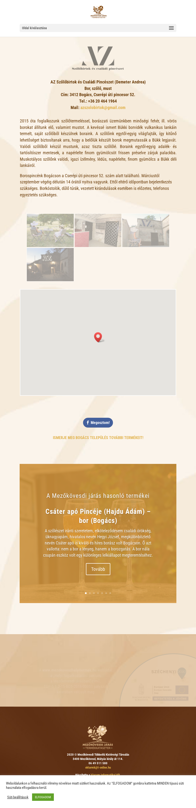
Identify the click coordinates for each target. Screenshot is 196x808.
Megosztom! (100, 422)
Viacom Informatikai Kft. (106, 775)
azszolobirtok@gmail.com (102, 107)
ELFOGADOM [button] (43, 797)
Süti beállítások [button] (17, 797)
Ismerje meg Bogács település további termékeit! (98, 437)
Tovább (98, 570)
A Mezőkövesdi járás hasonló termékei (98, 496)
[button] (99, 337)
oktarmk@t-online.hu (98, 767)
